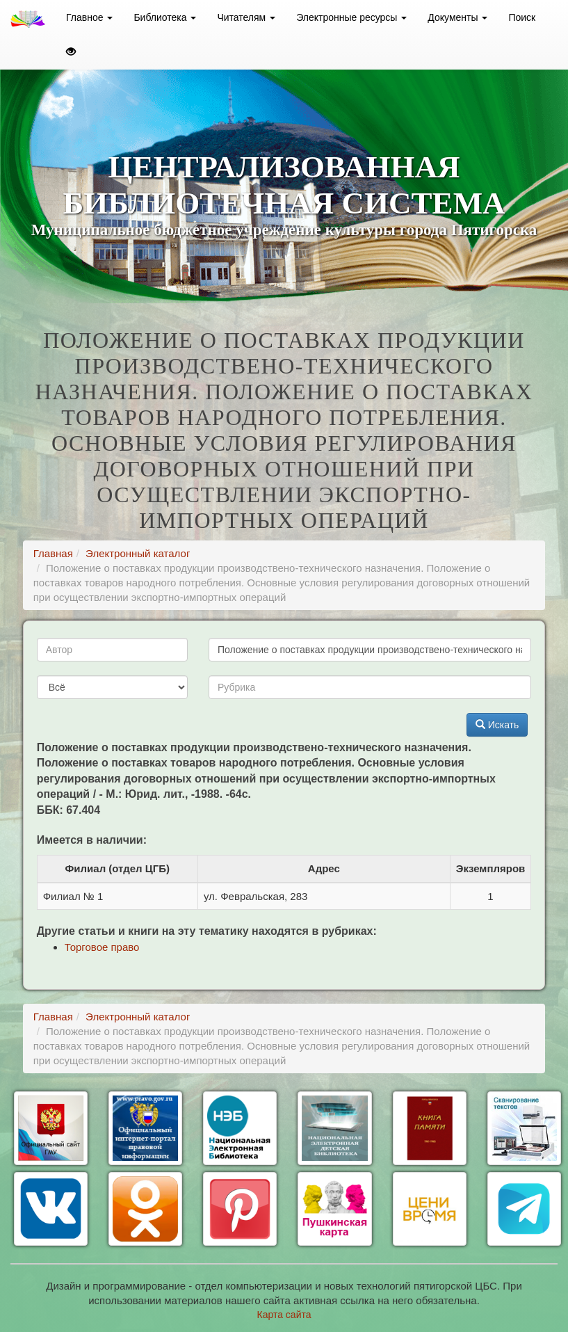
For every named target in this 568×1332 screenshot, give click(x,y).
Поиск (521, 17)
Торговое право (102, 947)
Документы (457, 17)
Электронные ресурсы (351, 17)
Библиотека (164, 17)
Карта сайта (284, 1314)
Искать (497, 724)
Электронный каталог (138, 553)
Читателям (246, 17)
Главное (89, 17)
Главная (53, 553)
